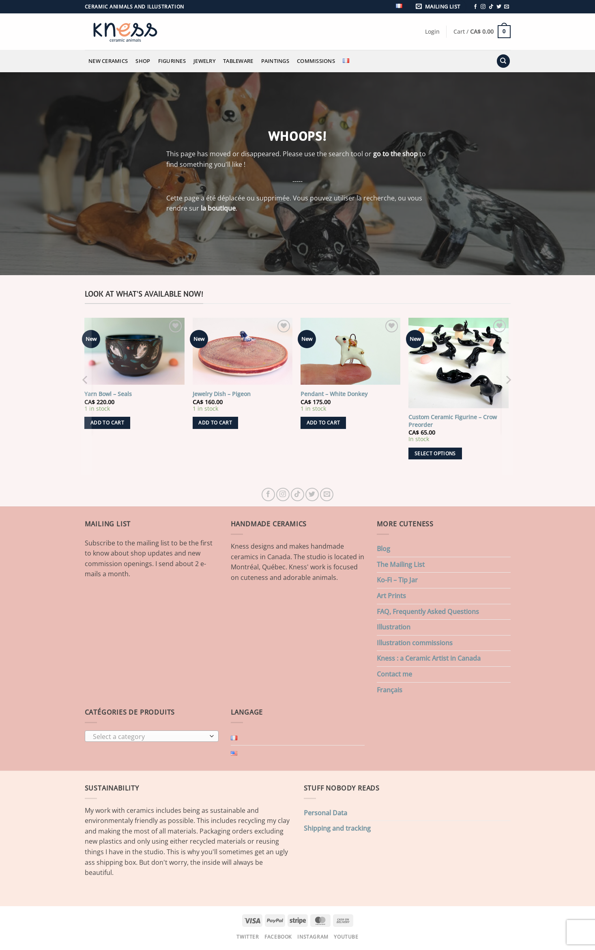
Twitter (247, 936)
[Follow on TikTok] (491, 7)
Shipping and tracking (337, 828)
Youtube (346, 936)
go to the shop (395, 153)
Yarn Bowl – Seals (108, 394)
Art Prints (391, 595)
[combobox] (152, 736)
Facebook (278, 936)
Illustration (393, 627)
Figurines (172, 61)
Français (389, 689)
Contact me (394, 674)
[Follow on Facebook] (475, 7)
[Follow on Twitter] (498, 7)
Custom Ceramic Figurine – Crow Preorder (452, 421)
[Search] (503, 61)
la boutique (218, 208)
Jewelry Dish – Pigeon (222, 394)
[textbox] (149, 736)
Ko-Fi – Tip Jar (397, 579)
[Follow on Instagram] (483, 7)
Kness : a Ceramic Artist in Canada (429, 658)
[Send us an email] (506, 7)
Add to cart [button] (107, 423)
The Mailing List (401, 564)
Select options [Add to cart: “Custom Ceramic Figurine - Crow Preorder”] (435, 453)
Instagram (313, 936)
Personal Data (325, 812)
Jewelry (204, 61)
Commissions (316, 61)
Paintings (275, 61)
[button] (439, 6)
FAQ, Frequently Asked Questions (428, 611)
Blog (383, 548)
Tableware (238, 61)
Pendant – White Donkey (334, 394)
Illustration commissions (415, 642)
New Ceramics (108, 61)
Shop (142, 61)
